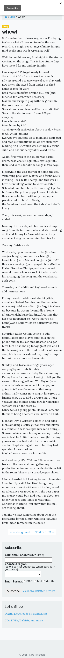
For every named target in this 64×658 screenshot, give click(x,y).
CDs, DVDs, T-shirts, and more (24, 620)
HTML (29, 581)
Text (39, 581)
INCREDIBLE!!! (43, 532)
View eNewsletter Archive (39, 591)
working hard (21, 532)
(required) (24, 555)
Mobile (49, 581)
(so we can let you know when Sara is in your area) (30, 567)
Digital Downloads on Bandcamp (26, 613)
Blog (12, 16)
